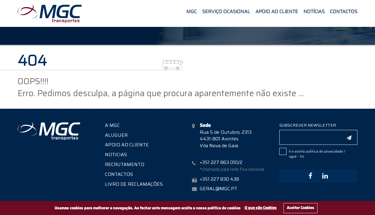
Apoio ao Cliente (276, 11)
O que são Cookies (260, 208)
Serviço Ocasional (226, 11)
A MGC (112, 125)
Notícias (314, 11)
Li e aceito (317, 153)
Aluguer (116, 135)
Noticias (116, 154)
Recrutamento (124, 164)
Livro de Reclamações (134, 184)
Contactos (343, 11)
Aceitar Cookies (300, 208)
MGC (191, 11)
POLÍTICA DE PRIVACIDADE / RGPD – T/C (317, 153)
